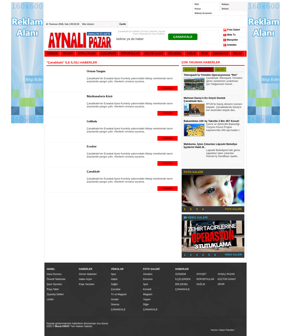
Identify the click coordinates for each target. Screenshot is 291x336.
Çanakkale (93, 171)
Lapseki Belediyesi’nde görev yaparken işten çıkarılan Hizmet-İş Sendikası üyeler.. (223, 154)
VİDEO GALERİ (233, 254)
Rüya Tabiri (53, 289)
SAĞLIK (200, 284)
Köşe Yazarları (87, 284)
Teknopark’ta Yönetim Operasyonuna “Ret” (211, 74)
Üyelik (122, 24)
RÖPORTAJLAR (205, 279)
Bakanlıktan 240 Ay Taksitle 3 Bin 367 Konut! (211, 121)
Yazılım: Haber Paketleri (222, 330)
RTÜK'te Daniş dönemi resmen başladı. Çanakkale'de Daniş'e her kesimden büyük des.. (224, 107)
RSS (197, 4)
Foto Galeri (231, 30)
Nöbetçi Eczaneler (203, 13)
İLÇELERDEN (182, 279)
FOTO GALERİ (233, 209)
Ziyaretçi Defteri (55, 294)
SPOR (221, 284)
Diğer (146, 304)
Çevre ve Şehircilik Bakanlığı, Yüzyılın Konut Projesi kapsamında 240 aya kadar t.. (223, 128)
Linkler (50, 299)
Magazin (147, 294)
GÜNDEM (168, 88)
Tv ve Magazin (119, 294)
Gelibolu (92, 121)
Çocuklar (115, 289)
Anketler (230, 45)
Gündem (147, 274)
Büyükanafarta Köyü (99, 96)
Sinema (115, 304)
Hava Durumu (54, 274)
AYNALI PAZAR (226, 274)
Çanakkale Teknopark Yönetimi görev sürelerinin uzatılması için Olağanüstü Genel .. (224, 81)
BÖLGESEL (181, 284)
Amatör (115, 299)
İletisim (225, 9)
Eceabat (91, 146)
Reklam (225, 4)
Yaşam (146, 299)
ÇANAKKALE (182, 36)
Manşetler (230, 40)
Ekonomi (148, 279)
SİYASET (201, 274)
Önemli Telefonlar (56, 279)
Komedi (147, 289)
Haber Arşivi (85, 279)
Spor (113, 274)
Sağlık (114, 284)
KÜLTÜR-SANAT (227, 279)
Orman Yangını (96, 71)
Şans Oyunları (54, 284)
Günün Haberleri (88, 274)
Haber (114, 279)
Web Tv (229, 35)
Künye (198, 9)
